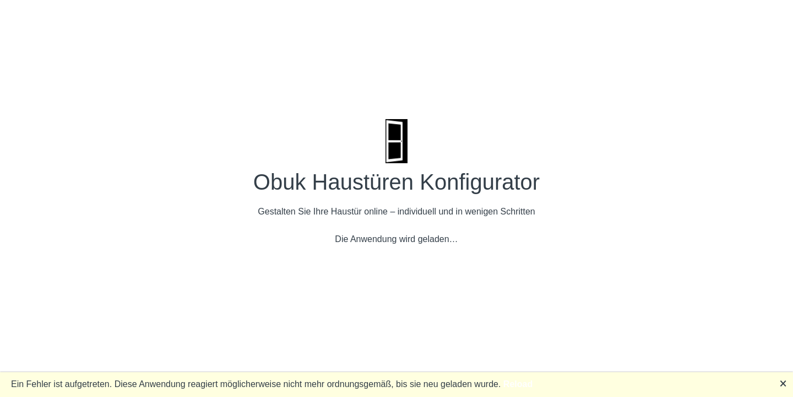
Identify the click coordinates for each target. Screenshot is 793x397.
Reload (518, 384)
